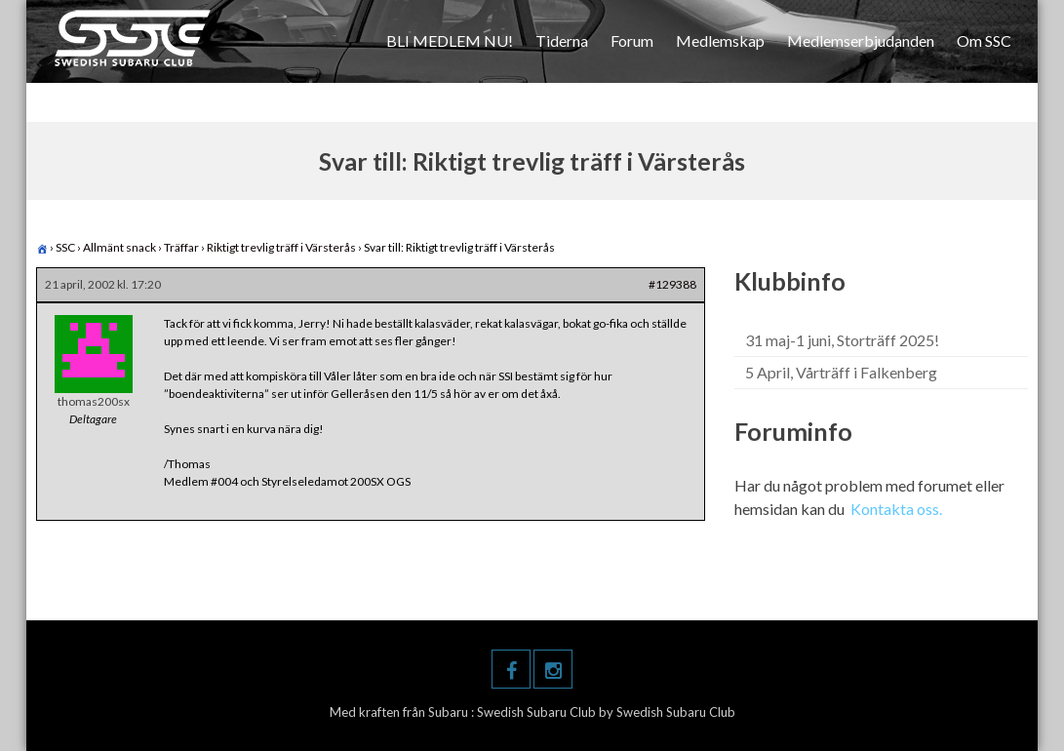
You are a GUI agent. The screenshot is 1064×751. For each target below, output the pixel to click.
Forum (632, 40)
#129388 (672, 284)
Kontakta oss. (896, 508)
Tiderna (561, 40)
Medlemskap (720, 40)
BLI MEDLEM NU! (449, 40)
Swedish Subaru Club (538, 712)
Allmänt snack (119, 247)
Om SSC (984, 40)
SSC (65, 247)
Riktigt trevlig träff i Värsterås (281, 247)
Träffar (181, 247)
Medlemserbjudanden (860, 40)
